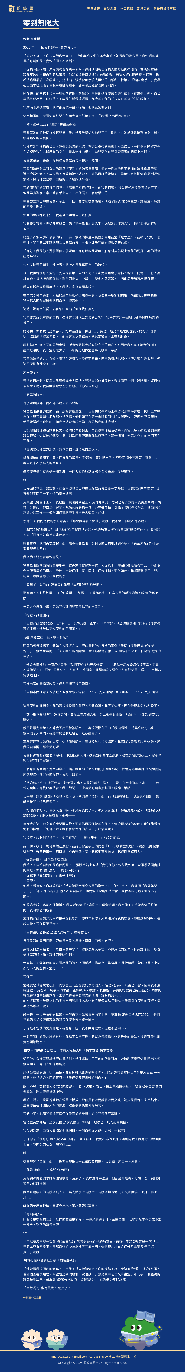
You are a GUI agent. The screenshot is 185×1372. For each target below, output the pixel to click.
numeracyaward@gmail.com (68, 1356)
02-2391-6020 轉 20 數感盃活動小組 (112, 1356)
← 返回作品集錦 (32, 1297)
